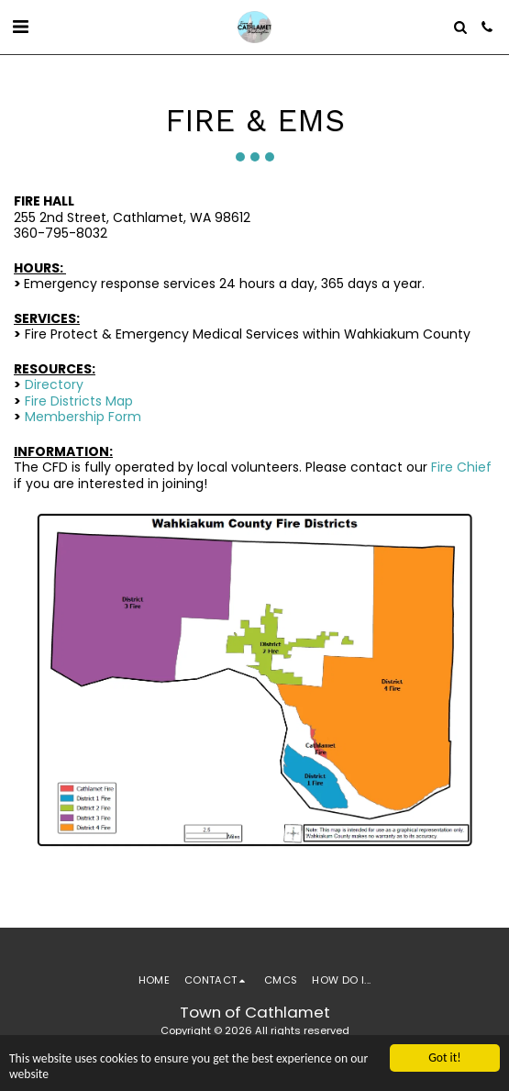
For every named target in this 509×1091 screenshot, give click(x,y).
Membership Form (83, 416)
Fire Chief (461, 467)
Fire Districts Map (79, 401)
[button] (20, 26)
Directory (54, 384)
